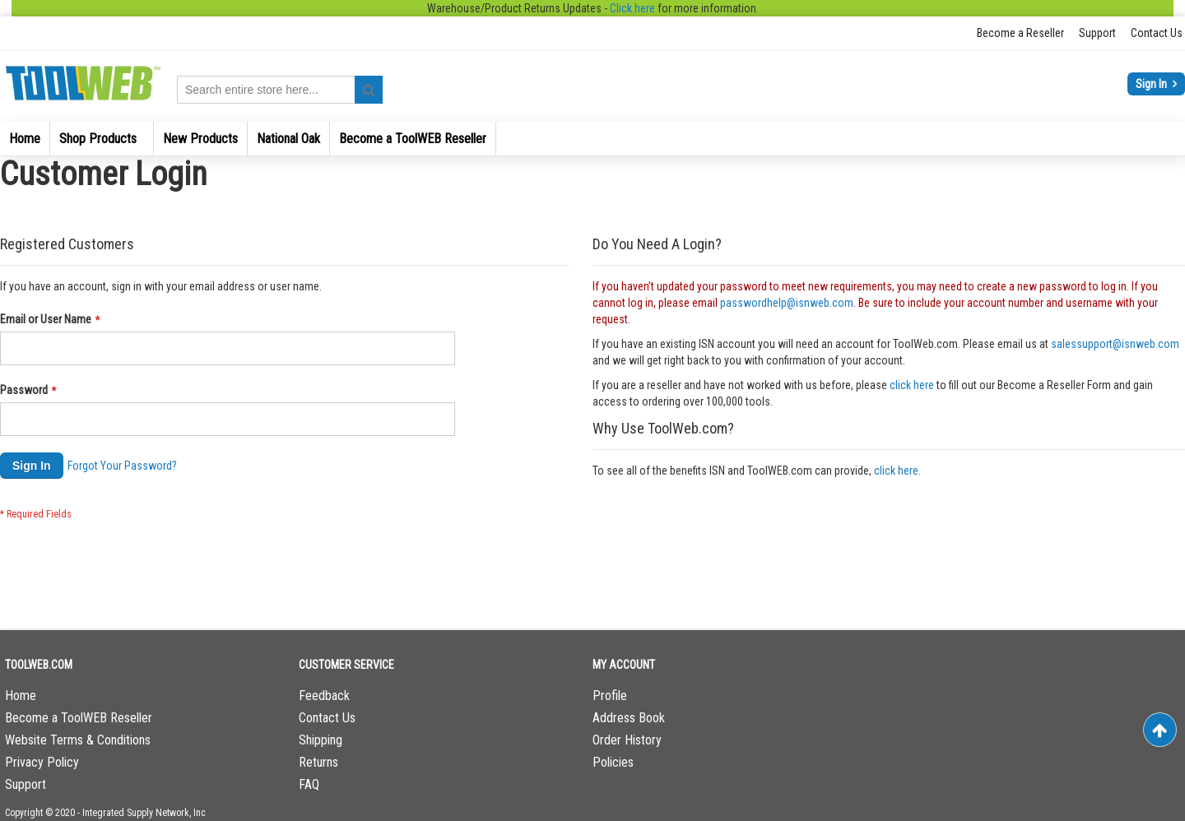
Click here (632, 8)
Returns (318, 762)
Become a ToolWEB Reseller (78, 718)
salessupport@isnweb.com (1115, 343)
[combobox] (280, 90)
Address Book (628, 718)
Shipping (320, 740)
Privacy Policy (42, 762)
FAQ (309, 784)
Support (1097, 32)
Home (20, 695)
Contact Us (1157, 32)
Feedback (324, 695)
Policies (613, 762)
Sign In (1152, 83)
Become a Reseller (1020, 32)
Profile (609, 695)
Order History (627, 740)
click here (912, 385)
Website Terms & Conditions (78, 740)
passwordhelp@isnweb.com (786, 302)
